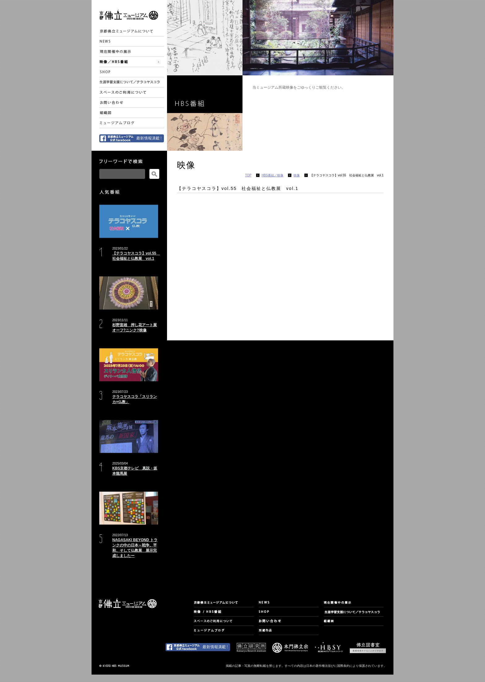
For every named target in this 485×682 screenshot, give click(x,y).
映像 (297, 175)
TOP (248, 175)
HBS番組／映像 (273, 175)
